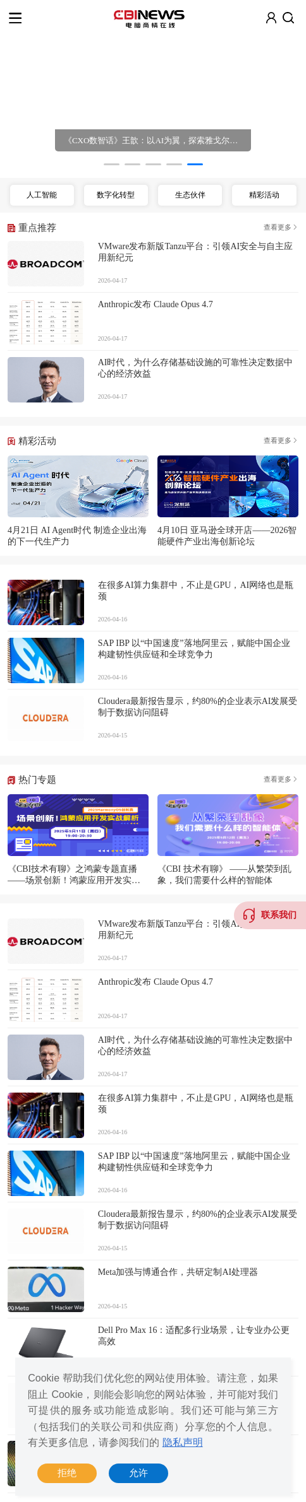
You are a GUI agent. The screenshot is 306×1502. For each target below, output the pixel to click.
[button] (111, 164)
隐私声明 (182, 1442)
